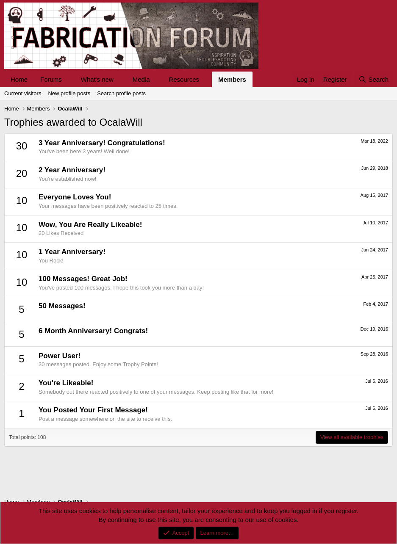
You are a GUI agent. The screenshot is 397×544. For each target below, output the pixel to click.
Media (141, 79)
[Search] (373, 79)
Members (232, 79)
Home (19, 79)
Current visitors (22, 93)
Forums (51, 79)
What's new (97, 79)
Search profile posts (121, 93)
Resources (184, 79)
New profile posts (69, 93)
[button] (69, 79)
